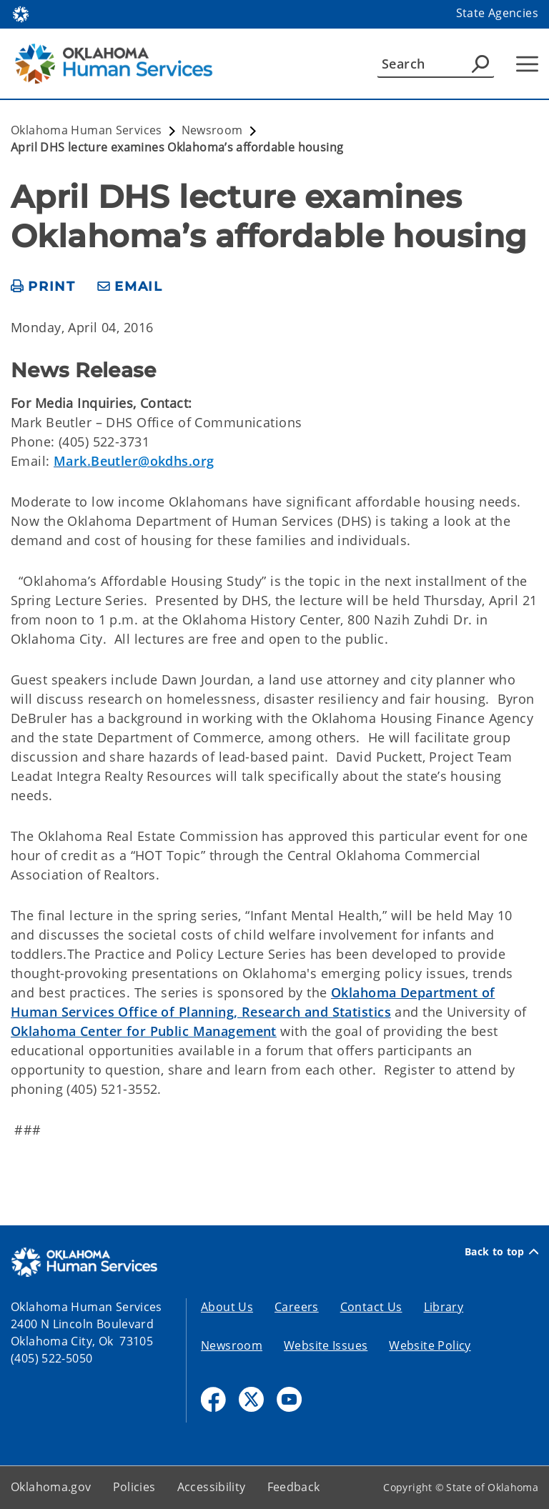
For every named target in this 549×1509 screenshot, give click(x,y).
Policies (134, 1487)
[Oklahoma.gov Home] (21, 13)
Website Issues (325, 1345)
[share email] (130, 287)
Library (444, 1307)
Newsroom (231, 1345)
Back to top (501, 1252)
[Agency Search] (480, 63)
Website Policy (429, 1345)
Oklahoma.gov (51, 1487)
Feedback (293, 1487)
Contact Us (371, 1307)
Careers (296, 1307)
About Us (227, 1307)
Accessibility (211, 1487)
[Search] (436, 63)
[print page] (43, 287)
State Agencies (497, 13)
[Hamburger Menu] (527, 64)
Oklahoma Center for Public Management (144, 1031)
